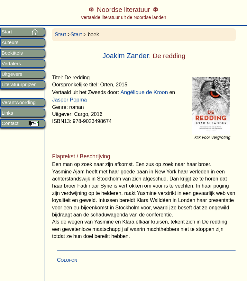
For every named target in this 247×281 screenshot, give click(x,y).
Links (7, 113)
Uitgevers (12, 74)
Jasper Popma (69, 100)
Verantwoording (19, 102)
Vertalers (11, 63)
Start (7, 31)
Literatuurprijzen (19, 84)
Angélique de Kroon (144, 92)
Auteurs (10, 42)
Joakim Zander (126, 56)
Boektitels (12, 53)
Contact (10, 123)
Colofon (67, 260)
